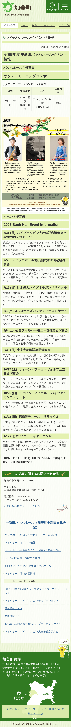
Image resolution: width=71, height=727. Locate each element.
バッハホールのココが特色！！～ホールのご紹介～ (34, 534)
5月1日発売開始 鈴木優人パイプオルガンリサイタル (34, 623)
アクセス (30, 709)
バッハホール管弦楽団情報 (20, 573)
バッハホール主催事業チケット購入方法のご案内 (33, 550)
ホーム (24, 25)
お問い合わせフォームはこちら (22, 506)
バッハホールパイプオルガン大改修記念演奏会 (31, 631)
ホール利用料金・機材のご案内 (22, 558)
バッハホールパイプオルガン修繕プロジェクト (32, 600)
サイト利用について (52, 709)
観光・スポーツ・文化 (43, 25)
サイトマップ (35, 713)
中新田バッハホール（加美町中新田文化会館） (36, 525)
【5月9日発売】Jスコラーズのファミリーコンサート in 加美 (36, 591)
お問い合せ (13, 709)
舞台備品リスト (13, 608)
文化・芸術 (64, 25)
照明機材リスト (13, 616)
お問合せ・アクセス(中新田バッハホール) (28, 565)
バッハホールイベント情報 (20, 542)
